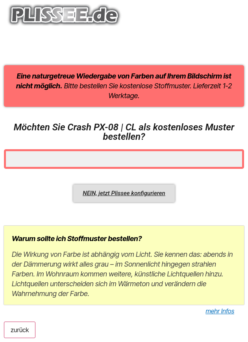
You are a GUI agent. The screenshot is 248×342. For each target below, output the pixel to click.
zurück (20, 330)
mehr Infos (219, 311)
